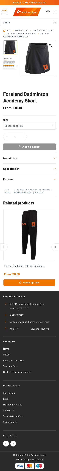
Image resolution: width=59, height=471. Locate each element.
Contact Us (9, 410)
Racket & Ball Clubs (43, 30)
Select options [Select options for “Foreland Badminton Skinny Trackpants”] (31, 282)
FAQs (5, 398)
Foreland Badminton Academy (21, 33)
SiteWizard (38, 459)
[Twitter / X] (6, 443)
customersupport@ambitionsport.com (29, 321)
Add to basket (31, 146)
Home (8, 30)
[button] (50, 45)
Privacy (7, 354)
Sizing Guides (10, 422)
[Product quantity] (15, 136)
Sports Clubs (22, 30)
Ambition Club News (13, 360)
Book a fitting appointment (17, 372)
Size (5, 120)
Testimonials (10, 366)
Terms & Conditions (13, 416)
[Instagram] (13, 443)
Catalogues (9, 392)
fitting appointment (29, 2)
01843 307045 (16, 315)
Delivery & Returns (12, 404)
